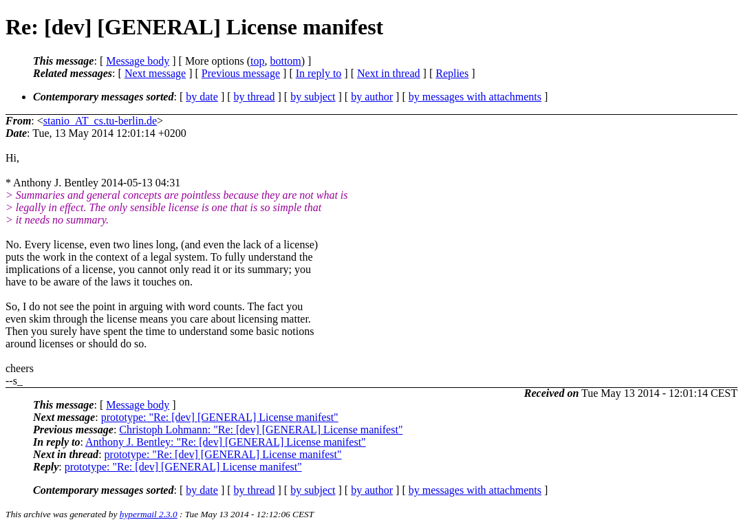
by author (372, 96)
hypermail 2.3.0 (148, 514)
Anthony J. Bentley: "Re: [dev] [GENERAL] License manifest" (225, 442)
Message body (137, 61)
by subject (312, 96)
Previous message (241, 73)
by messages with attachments (475, 96)
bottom (285, 61)
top (257, 61)
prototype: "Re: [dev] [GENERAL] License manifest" (219, 417)
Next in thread (388, 73)
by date (202, 96)
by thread (254, 96)
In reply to (319, 73)
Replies (452, 73)
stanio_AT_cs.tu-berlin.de (100, 121)
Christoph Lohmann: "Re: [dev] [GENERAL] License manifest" (260, 429)
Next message (155, 73)
